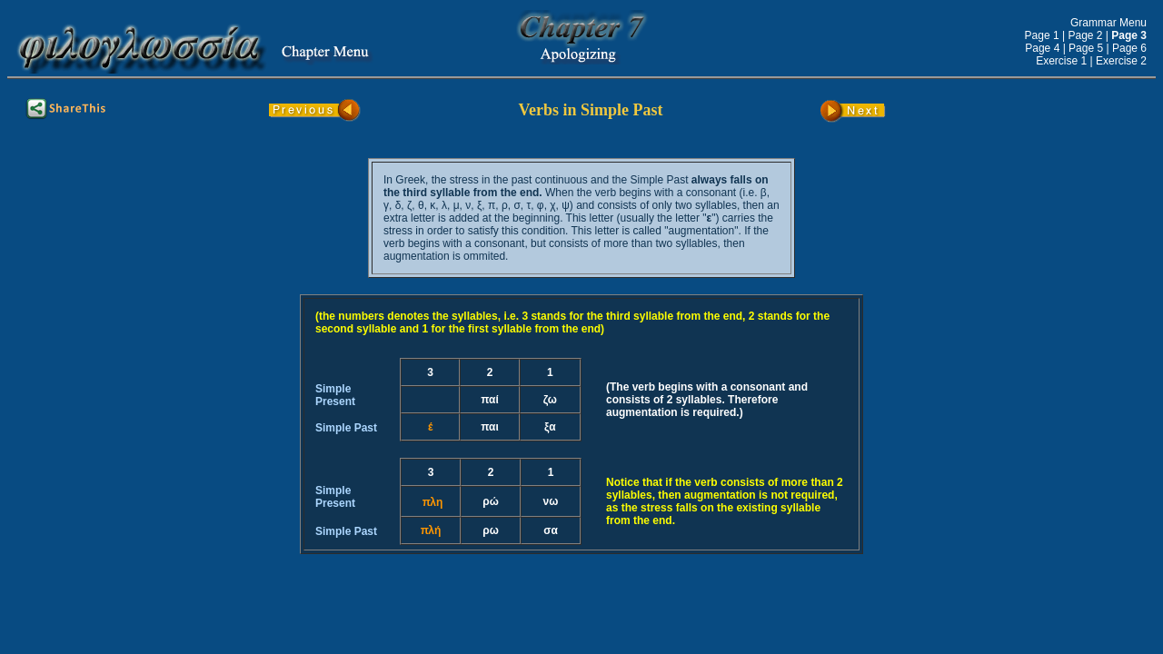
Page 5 (1086, 48)
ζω (550, 399)
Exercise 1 (1061, 60)
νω (551, 501)
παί (490, 399)
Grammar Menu (1108, 22)
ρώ (490, 501)
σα (550, 530)
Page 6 (1129, 48)
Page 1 (1042, 35)
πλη (432, 502)
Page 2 (1085, 35)
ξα (550, 427)
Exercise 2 (1121, 60)
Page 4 (1042, 48)
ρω (490, 530)
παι (490, 427)
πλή (431, 530)
